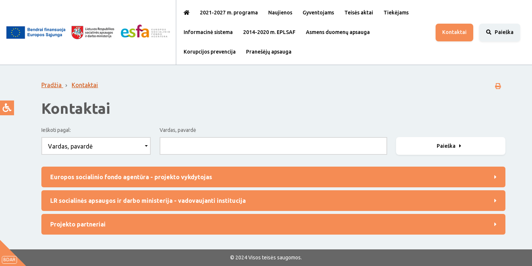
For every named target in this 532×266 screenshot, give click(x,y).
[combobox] (96, 146)
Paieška (450, 146)
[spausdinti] (498, 86)
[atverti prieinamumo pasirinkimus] (7, 107)
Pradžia (52, 85)
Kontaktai (454, 32)
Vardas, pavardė (178, 130)
